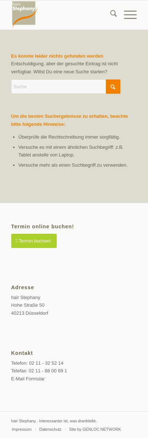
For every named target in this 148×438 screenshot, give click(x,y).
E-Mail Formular (28, 378)
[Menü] (127, 15)
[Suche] (110, 15)
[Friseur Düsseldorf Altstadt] (61, 15)
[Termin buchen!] (34, 241)
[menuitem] (110, 15)
